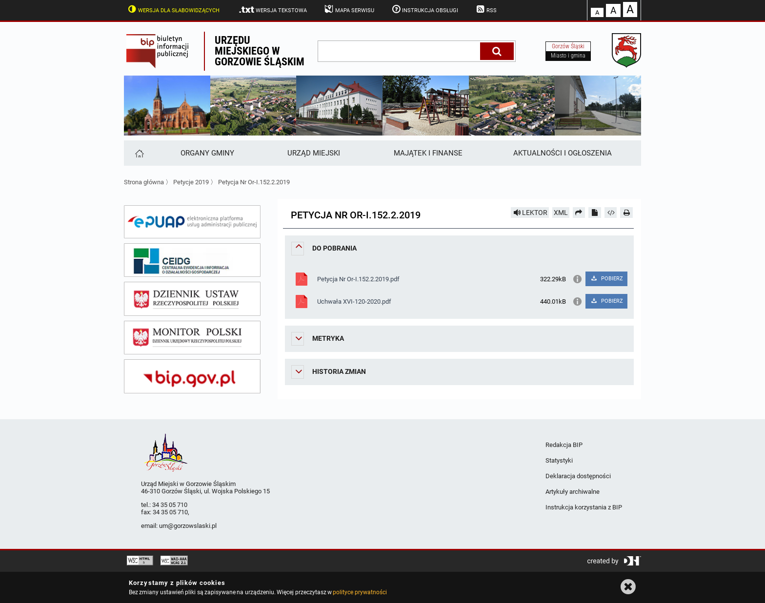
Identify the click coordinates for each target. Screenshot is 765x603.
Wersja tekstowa (272, 9)
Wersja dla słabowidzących (173, 9)
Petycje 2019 (191, 182)
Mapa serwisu (348, 9)
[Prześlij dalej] (579, 212)
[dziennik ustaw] (192, 299)
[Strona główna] (139, 153)
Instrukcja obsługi (424, 9)
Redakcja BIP (564, 444)
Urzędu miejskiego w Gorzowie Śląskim (259, 51)
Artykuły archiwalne (572, 491)
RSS (485, 9)
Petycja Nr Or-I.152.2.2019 (254, 182)
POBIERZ (606, 278)
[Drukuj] (626, 212)
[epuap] (192, 221)
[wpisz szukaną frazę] (399, 51)
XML (561, 212)
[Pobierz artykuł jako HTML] (610, 212)
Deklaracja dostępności (578, 476)
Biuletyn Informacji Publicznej (164, 51)
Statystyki (559, 460)
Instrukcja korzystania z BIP (583, 507)
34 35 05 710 (169, 504)
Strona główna (144, 182)
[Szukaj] (497, 51)
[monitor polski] (192, 338)
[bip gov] (192, 376)
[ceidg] (192, 260)
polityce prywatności (359, 592)
